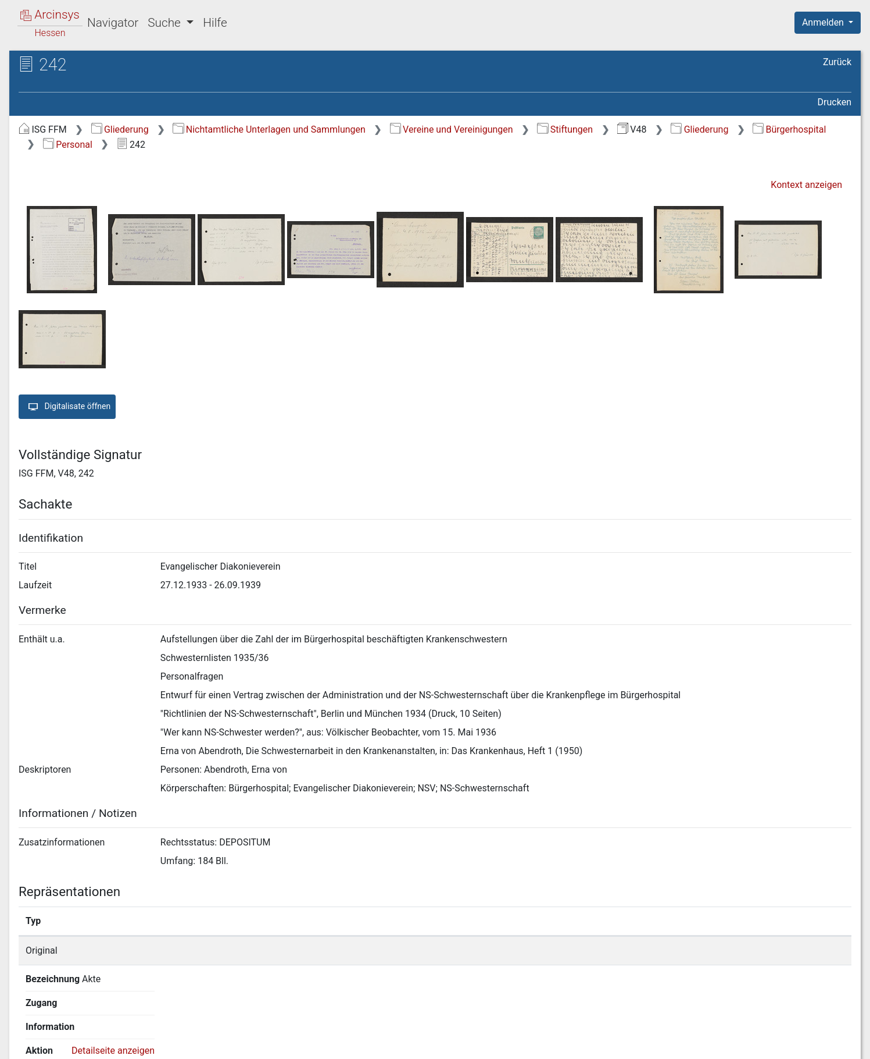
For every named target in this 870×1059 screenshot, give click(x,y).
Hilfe (215, 23)
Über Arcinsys (570, 1043)
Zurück (837, 61)
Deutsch (70, 1034)
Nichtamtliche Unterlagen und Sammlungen (269, 129)
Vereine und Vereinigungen (451, 129)
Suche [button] (166, 23)
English (27, 1034)
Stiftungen (565, 129)
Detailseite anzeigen (680, 950)
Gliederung (120, 129)
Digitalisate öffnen (67, 406)
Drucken (834, 102)
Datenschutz (656, 1043)
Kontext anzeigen (806, 184)
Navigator (112, 23)
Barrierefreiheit (745, 1043)
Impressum (831, 1043)
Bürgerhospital (789, 129)
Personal (67, 144)
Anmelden (824, 22)
